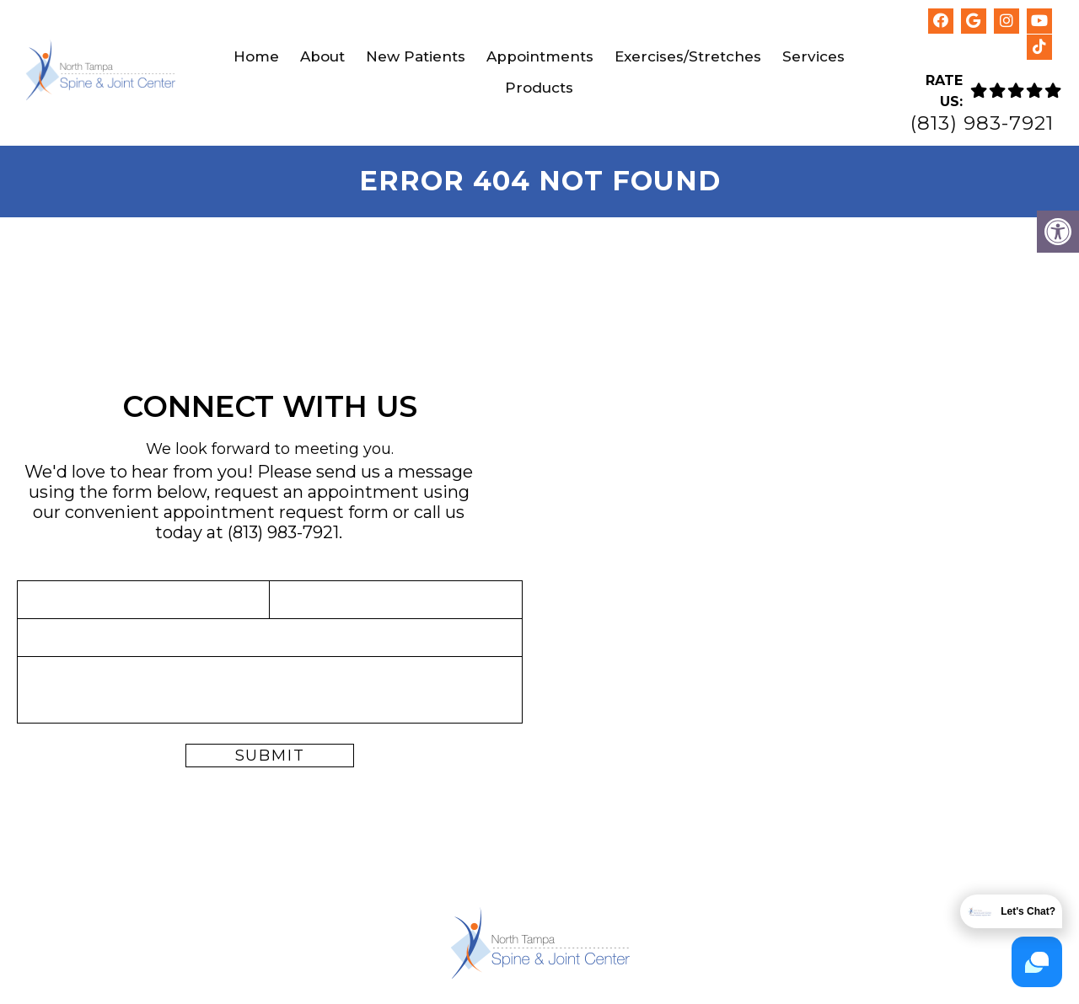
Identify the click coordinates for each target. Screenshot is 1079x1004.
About (322, 56)
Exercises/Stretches (688, 56)
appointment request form (276, 512)
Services (813, 56)
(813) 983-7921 (982, 123)
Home (256, 56)
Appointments (539, 56)
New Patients (415, 56)
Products (539, 87)
